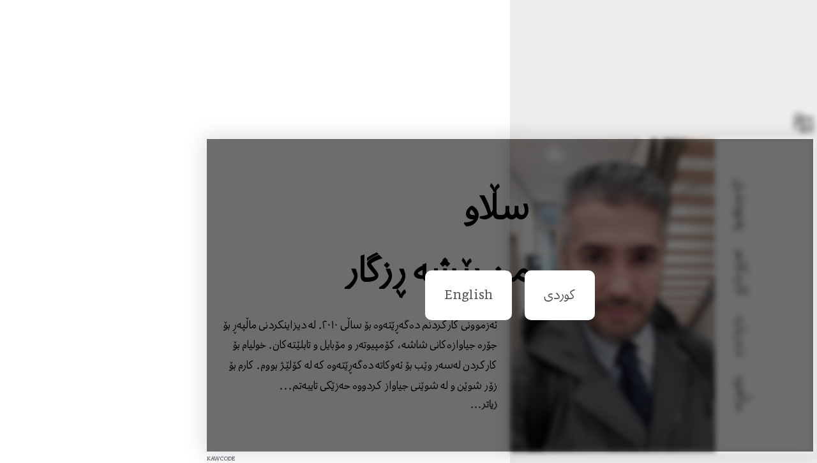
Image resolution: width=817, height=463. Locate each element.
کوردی (458, 294)
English (367, 294)
